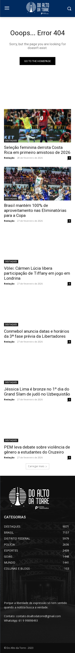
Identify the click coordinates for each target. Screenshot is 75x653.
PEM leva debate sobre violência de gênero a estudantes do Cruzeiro (37, 450)
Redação (9, 157)
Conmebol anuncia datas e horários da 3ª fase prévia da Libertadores (36, 334)
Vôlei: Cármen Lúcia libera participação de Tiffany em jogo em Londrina (37, 273)
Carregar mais (37, 466)
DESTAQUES (11, 140)
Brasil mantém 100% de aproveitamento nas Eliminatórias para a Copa (35, 210)
